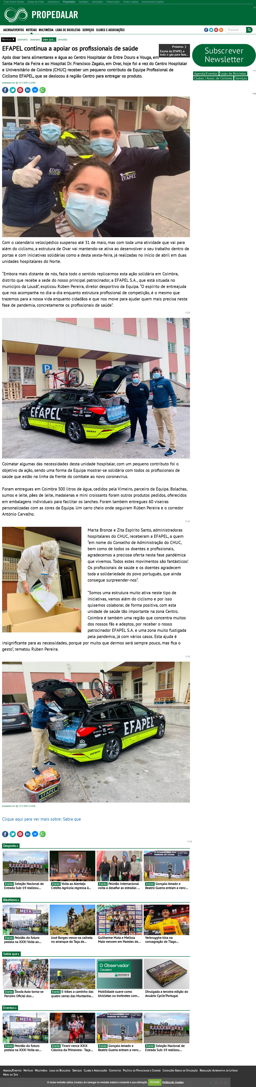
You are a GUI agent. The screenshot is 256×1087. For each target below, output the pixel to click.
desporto (23, 39)
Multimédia (46, 29)
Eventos (10, 1008)
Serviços (88, 29)
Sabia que (11, 954)
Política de (172, 1082)
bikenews (35, 39)
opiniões (62, 39)
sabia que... (49, 39)
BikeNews (11, 900)
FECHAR (154, 1082)
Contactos (115, 1070)
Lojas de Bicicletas (67, 29)
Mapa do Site (10, 1074)
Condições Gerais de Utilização (180, 1070)
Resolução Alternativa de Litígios (219, 1070)
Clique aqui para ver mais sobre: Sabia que (41, 819)
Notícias (31, 29)
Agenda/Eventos (13, 29)
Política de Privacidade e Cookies (141, 1070)
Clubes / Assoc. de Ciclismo (213, 78)
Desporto (10, 846)
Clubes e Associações (110, 29)
